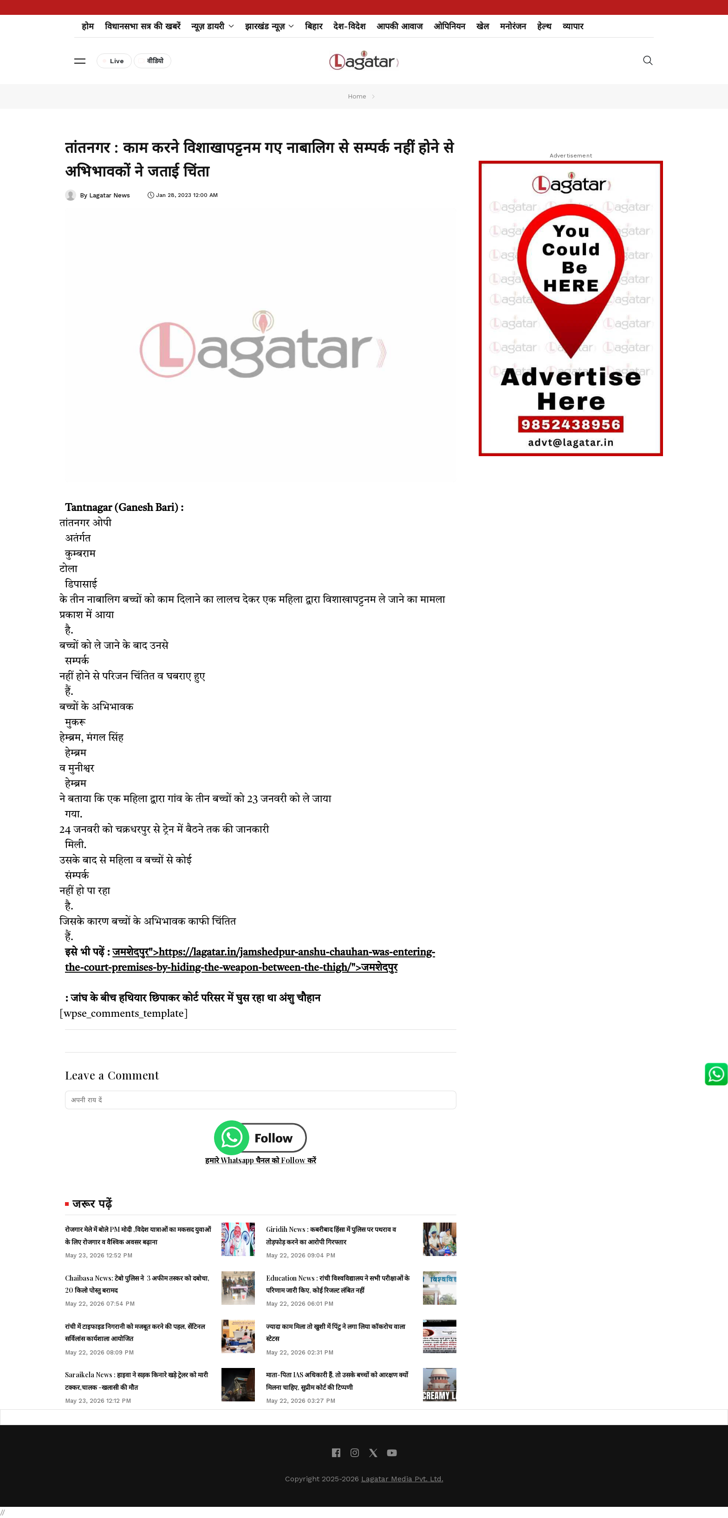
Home (357, 96)
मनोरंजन (513, 26)
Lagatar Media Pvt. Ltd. (402, 1478)
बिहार (313, 26)
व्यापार (573, 26)
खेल (482, 26)
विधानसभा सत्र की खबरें (142, 26)
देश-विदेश (349, 26)
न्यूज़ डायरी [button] (212, 26)
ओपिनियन (449, 26)
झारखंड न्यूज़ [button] (269, 26)
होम (88, 26)
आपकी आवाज (399, 26)
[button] (79, 60)
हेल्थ (544, 26)
